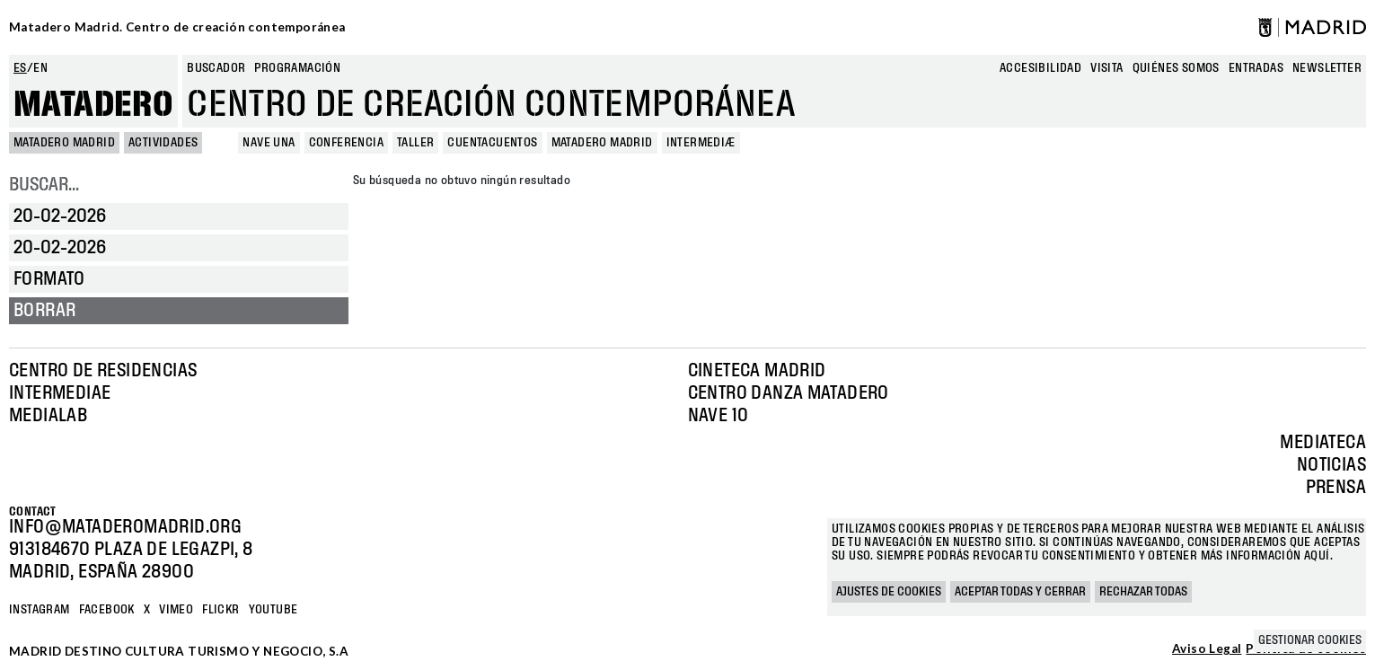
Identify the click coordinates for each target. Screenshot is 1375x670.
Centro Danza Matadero (788, 393)
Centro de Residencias (103, 371)
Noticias (1331, 465)
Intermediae (59, 393)
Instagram (39, 610)
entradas (1256, 68)
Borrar (44, 311)
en (40, 68)
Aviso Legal (1206, 649)
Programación (297, 68)
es (20, 68)
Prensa (1336, 488)
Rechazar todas (1143, 592)
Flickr (220, 610)
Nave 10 (718, 416)
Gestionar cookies (1310, 640)
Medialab (48, 416)
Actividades (163, 143)
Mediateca (1323, 443)
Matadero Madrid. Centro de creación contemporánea (177, 27)
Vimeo (176, 610)
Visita (1106, 68)
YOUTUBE (273, 610)
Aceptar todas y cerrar (1020, 592)
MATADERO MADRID (64, 143)
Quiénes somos (1176, 68)
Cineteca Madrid (757, 371)
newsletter (1327, 68)
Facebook (107, 610)
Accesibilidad (1040, 68)
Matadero (93, 105)
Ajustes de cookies (888, 592)
